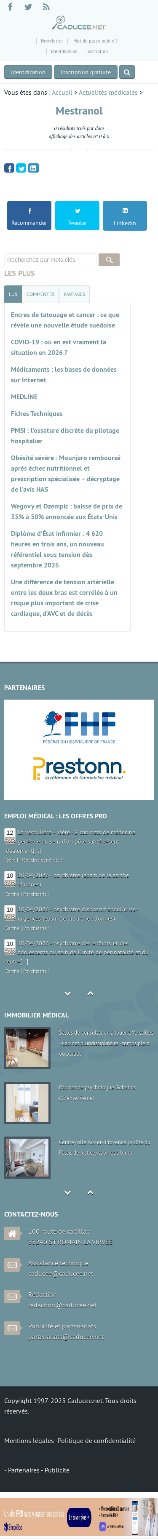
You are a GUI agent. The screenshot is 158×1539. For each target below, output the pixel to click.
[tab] (13, 294)
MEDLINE (24, 396)
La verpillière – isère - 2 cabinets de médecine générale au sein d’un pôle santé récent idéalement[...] (69, 841)
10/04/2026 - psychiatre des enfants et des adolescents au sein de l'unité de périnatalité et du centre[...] (76, 953)
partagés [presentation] (74, 294)
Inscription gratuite (86, 72)
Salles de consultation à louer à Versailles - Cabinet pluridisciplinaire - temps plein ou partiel (106, 1043)
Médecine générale (39, 860)
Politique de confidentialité (97, 1440)
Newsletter (52, 41)
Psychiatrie (35, 894)
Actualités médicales (108, 92)
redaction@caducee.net (62, 1305)
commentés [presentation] (40, 294)
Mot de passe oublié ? (95, 41)
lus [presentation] (13, 294)
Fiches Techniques (37, 413)
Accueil (62, 92)
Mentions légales (29, 1440)
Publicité (57, 1470)
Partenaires (24, 1470)
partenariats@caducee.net (66, 1336)
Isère (10, 860)
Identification (64, 51)
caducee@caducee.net (60, 1273)
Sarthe (12, 894)
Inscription (97, 51)
